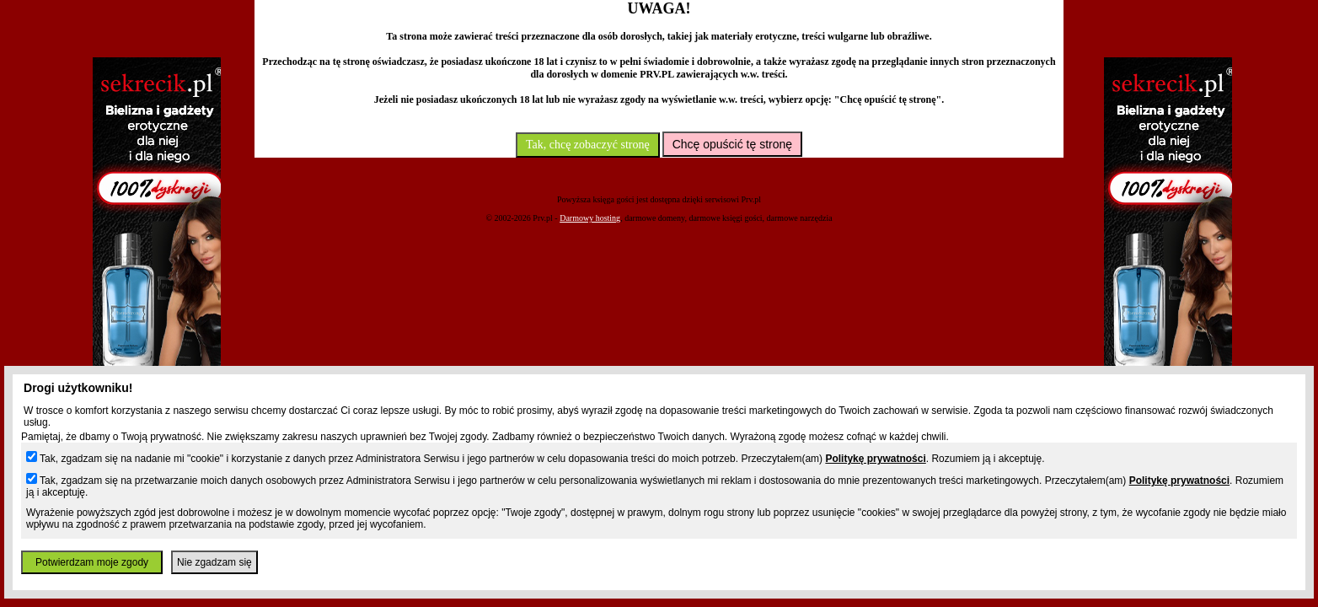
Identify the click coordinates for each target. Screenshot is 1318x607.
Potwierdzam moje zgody (91, 562)
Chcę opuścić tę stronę (732, 144)
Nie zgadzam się (214, 562)
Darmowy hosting (590, 218)
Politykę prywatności (875, 459)
